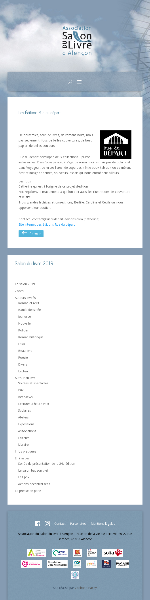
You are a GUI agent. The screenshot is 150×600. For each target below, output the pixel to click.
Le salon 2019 (25, 284)
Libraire (23, 444)
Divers (22, 364)
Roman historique (31, 337)
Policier (23, 330)
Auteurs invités (25, 298)
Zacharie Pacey (86, 588)
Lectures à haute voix (33, 404)
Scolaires (24, 410)
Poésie (23, 357)
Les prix (23, 477)
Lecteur (23, 371)
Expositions (26, 424)
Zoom (19, 291)
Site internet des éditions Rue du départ (47, 224)
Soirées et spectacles (33, 383)
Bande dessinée (29, 310)
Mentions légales (103, 523)
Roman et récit (28, 303)
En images (22, 458)
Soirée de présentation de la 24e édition (46, 463)
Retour (31, 233)
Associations (27, 431)
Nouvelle (24, 323)
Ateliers (23, 417)
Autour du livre (25, 378)
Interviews (25, 397)
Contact (60, 523)
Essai (21, 344)
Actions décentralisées (34, 484)
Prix (20, 390)
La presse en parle (28, 491)
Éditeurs (24, 438)
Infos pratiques (25, 451)
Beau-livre (25, 350)
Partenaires (78, 523)
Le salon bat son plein (33, 470)
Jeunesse (24, 316)
